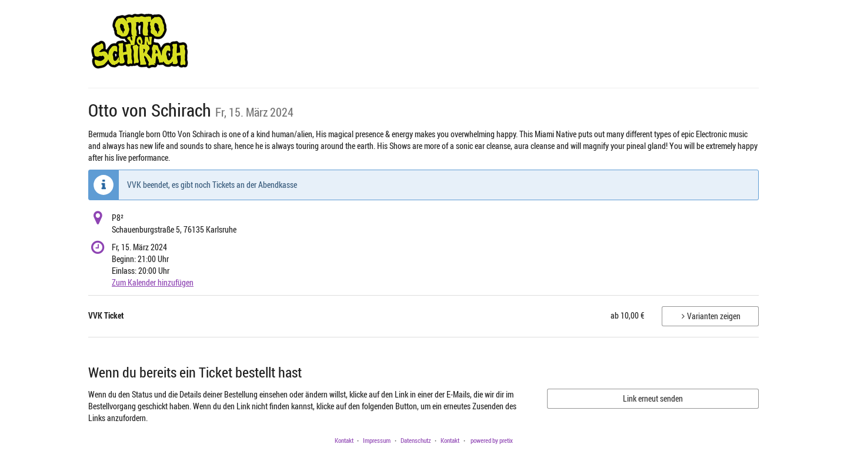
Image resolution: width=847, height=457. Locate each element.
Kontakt (344, 440)
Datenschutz (416, 440)
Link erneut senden (653, 398)
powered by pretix (492, 440)
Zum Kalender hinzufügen (153, 282)
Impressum (377, 440)
